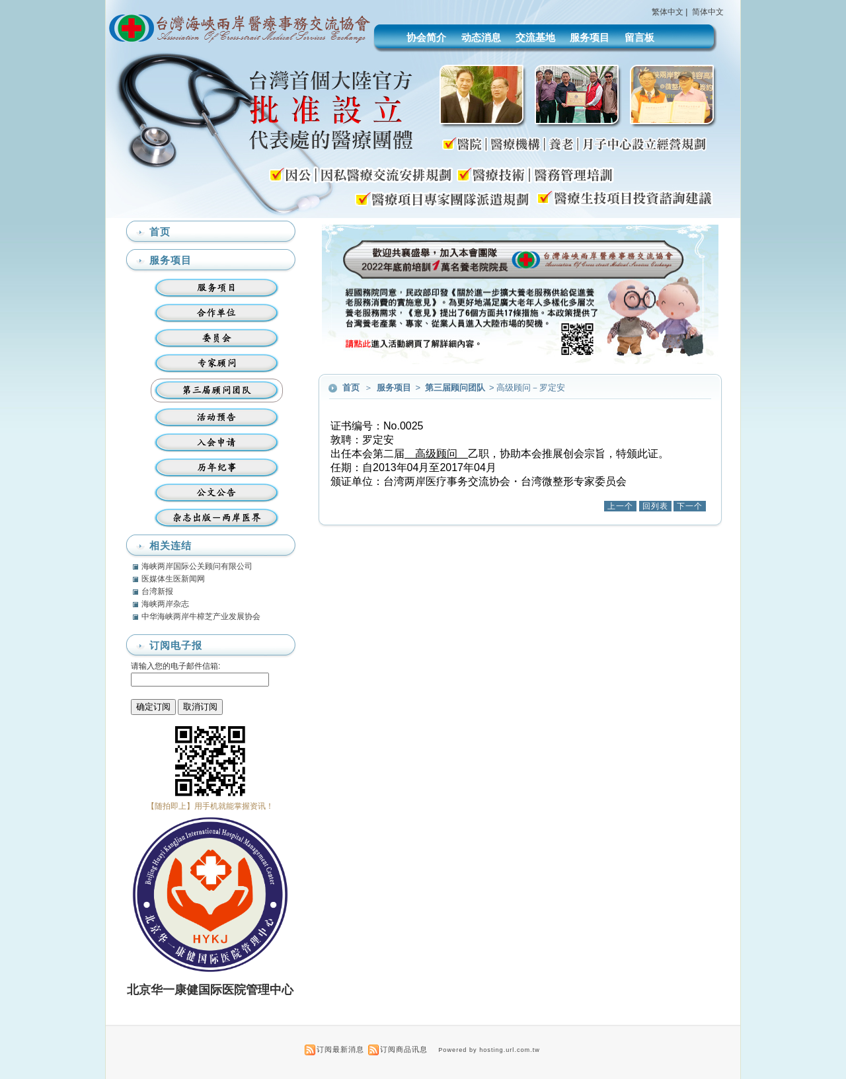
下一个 (690, 506)
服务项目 (589, 37)
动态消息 (481, 37)
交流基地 (535, 37)
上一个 (620, 506)
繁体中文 (667, 12)
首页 (351, 387)
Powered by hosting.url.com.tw (489, 1050)
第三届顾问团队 (456, 387)
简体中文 (708, 12)
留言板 (639, 37)
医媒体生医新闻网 (173, 578)
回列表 (655, 506)
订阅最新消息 (340, 1049)
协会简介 (426, 37)
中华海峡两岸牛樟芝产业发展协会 (200, 616)
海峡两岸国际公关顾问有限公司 (196, 566)
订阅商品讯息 (404, 1049)
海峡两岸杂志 (165, 604)
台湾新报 (157, 591)
